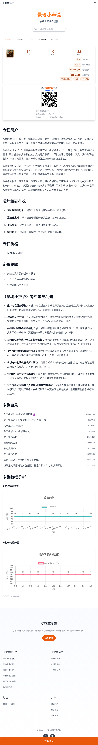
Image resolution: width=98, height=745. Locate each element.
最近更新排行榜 (9, 681)
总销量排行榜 (8, 664)
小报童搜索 (55, 659)
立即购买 (49, 741)
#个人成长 (85, 79)
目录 (31, 39)
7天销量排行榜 (9, 659)
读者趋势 (42, 39)
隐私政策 (54, 715)
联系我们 (54, 704)
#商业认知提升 (66, 79)
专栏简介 (8, 39)
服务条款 (54, 710)
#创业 (76, 79)
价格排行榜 (7, 687)
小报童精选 (55, 670)
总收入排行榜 (8, 670)
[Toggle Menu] (94, 2)
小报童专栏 (49, 623)
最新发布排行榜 (9, 676)
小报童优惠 (55, 664)
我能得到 (20, 39)
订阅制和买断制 (9, 704)
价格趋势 (54, 39)
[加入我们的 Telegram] (52, 736)
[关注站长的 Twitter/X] (45, 736)
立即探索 (49, 638)
